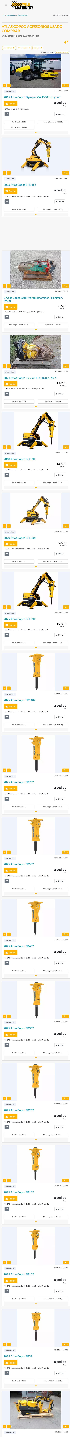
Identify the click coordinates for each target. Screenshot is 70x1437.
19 (66, 1180)
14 (66, 852)
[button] (36, 132)
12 (66, 286)
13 (66, 85)
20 (66, 934)
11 (66, 173)
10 (66, 1344)
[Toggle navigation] (6, 5)
